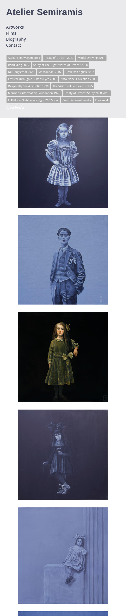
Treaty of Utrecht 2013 (59, 58)
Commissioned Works (77, 100)
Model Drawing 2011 (91, 58)
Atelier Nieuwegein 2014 (24, 58)
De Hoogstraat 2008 (21, 72)
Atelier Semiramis (44, 12)
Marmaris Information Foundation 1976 (34, 93)
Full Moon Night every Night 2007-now (33, 100)
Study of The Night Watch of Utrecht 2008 (60, 65)
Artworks (15, 27)
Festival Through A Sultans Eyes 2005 (32, 79)
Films (11, 33)
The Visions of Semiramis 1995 (73, 86)
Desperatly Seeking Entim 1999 (28, 86)
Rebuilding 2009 (18, 65)
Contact (13, 45)
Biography (16, 39)
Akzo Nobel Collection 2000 (78, 79)
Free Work (102, 100)
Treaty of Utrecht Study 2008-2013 (86, 93)
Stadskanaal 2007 (49, 72)
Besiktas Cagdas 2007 (79, 72)
